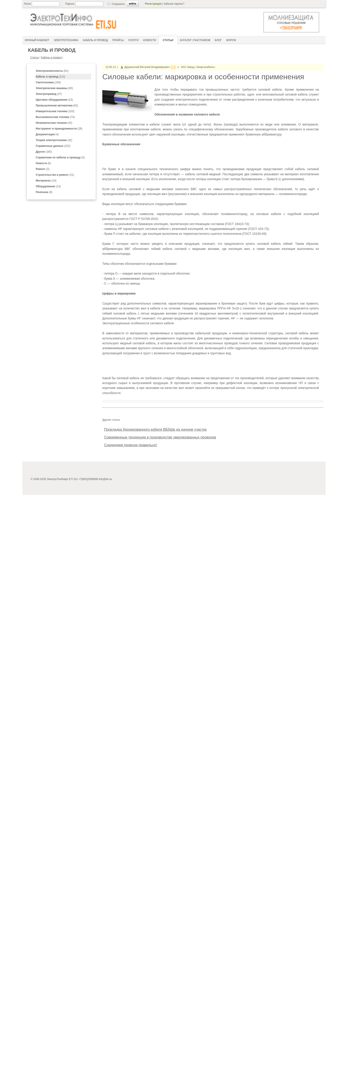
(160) (48, 82)
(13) (48, 186)
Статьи (34, 57)
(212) (50, 76)
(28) (59, 128)
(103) (55, 111)
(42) (54, 122)
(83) (54, 88)
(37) (49, 94)
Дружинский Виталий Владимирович (147, 67)
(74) (55, 117)
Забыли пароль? (174, 3)
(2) (42, 169)
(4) (47, 134)
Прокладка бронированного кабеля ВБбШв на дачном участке (155, 429)
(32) (54, 140)
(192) (44, 151)
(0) (60, 157)
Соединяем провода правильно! (130, 445)
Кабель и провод (51, 57)
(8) (44, 192)
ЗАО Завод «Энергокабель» (198, 67)
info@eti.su (105, 479)
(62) (57, 105)
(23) (54, 99)
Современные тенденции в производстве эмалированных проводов (160, 437)
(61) (52, 70)
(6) (43, 163)
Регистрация (153, 3)
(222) (53, 145)
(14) (46, 180)
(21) (55, 174)
